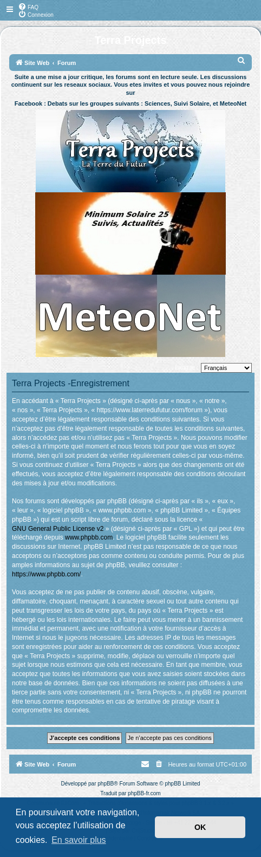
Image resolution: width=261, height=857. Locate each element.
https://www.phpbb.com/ (46, 574)
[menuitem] (28, 6)
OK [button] (200, 827)
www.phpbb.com (89, 537)
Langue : (186, 367)
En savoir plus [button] (78, 840)
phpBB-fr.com (144, 793)
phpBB (105, 784)
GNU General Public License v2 (57, 529)
